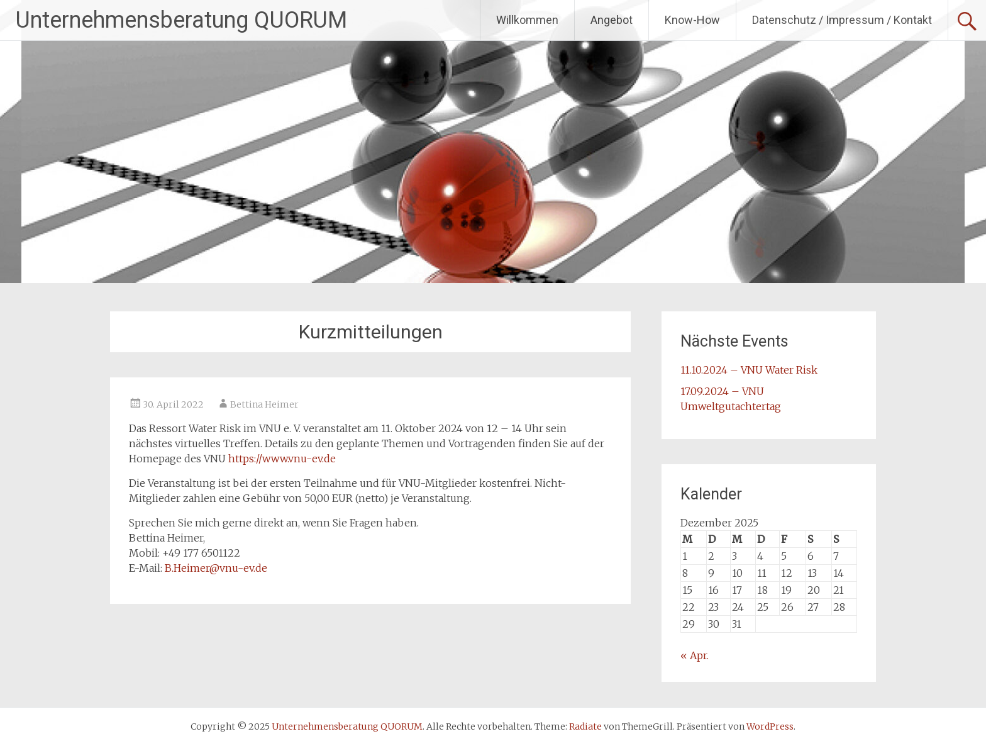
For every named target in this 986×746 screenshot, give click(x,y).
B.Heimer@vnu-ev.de (216, 568)
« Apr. (694, 655)
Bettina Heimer (264, 404)
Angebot (611, 19)
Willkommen (527, 19)
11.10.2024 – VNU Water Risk (748, 370)
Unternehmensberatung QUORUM (181, 20)
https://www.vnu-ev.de (282, 458)
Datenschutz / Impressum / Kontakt (842, 19)
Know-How (692, 19)
